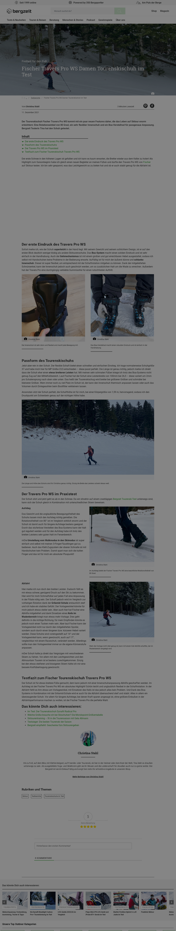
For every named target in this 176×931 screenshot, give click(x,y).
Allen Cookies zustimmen (117, 171)
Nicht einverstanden (59, 171)
